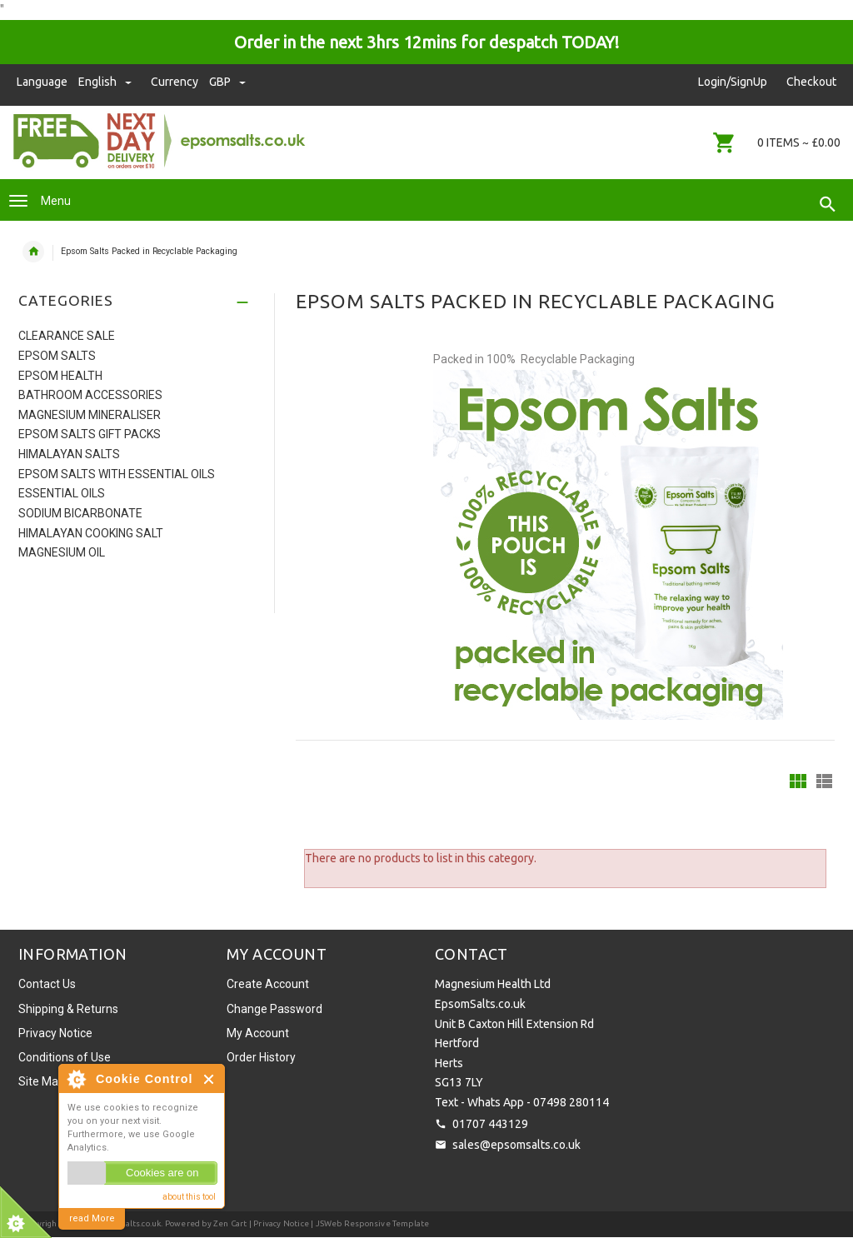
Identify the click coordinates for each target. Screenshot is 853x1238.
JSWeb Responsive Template (373, 1223)
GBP (227, 81)
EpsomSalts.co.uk (127, 1223)
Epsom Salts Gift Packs (89, 434)
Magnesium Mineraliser (89, 415)
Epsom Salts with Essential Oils (116, 474)
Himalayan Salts (69, 454)
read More (92, 1218)
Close (209, 1079)
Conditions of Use (64, 1057)
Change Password (274, 1009)
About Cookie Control (75, 1079)
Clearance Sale (66, 335)
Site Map (41, 1081)
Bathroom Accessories (90, 395)
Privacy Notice (55, 1033)
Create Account (268, 984)
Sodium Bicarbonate (80, 513)
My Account (258, 1033)
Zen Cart (230, 1223)
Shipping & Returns (68, 1009)
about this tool (189, 1196)
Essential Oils (61, 493)
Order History (261, 1057)
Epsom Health (60, 375)
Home (33, 251)
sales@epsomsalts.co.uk (516, 1144)
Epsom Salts (57, 355)
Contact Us (47, 984)
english (106, 81)
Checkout (811, 81)
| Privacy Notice (278, 1223)
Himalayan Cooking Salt (90, 533)
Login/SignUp (732, 81)
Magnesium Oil (61, 552)
